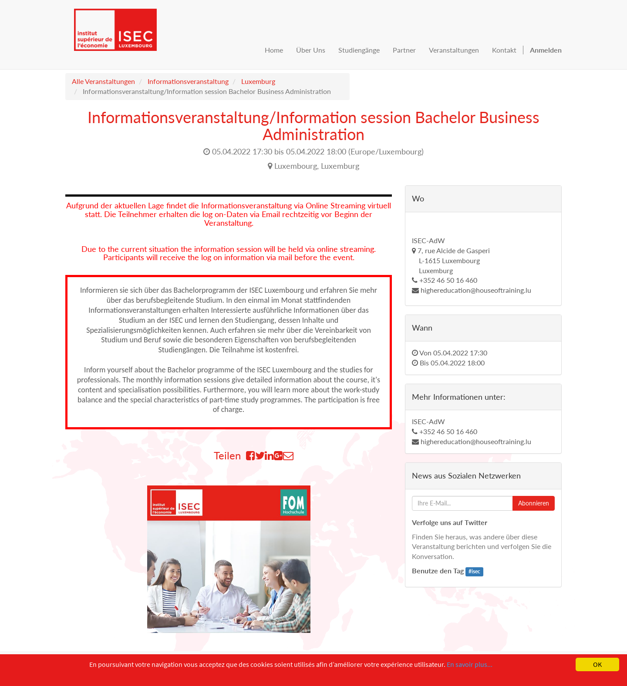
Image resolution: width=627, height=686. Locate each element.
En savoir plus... (469, 664)
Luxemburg (258, 81)
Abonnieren (533, 503)
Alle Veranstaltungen (103, 81)
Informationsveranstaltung (188, 81)
